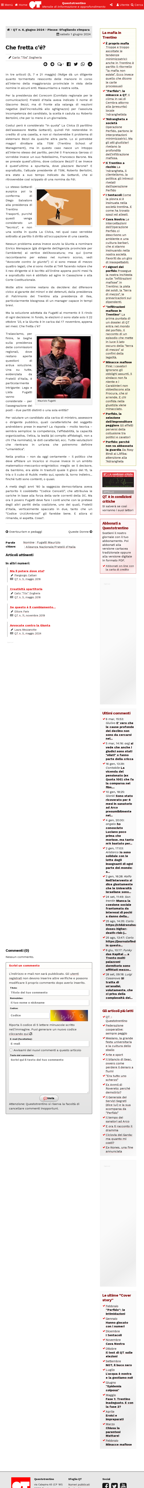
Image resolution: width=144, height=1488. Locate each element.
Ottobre (119, 1352)
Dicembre (114, 1333)
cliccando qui (20, 1034)
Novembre (115, 1341)
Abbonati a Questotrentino (115, 525)
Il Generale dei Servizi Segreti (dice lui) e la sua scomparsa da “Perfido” (118, 1105)
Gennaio (117, 1322)
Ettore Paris (21, 611)
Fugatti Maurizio (48, 542)
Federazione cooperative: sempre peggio (116, 1029)
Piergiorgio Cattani (25, 575)
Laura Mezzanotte (25, 629)
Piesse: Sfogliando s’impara (68, 29)
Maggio (119, 1400)
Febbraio (115, 1310)
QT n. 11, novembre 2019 (29, 615)
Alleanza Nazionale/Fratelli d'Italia (51, 547)
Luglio (119, 1373)
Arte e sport (114, 1054)
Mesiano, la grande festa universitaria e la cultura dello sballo (119, 1044)
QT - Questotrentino (116, 1019)
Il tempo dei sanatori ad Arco (117, 1119)
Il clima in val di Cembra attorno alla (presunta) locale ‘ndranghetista (118, 102)
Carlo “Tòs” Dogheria (27, 57)
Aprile (115, 1415)
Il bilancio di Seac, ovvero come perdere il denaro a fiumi (119, 1065)
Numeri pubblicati (79, 1484)
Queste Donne (80, 531)
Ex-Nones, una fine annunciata (119, 1149)
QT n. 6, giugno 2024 (28, 29)
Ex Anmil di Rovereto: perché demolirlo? (118, 1088)
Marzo (113, 1429)
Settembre (119, 1363)
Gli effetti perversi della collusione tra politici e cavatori (119, 425)
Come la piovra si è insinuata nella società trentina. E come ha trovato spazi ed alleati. (119, 204)
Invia (48, 1098)
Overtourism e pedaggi (24, 531)
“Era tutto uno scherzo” (116, 1078)
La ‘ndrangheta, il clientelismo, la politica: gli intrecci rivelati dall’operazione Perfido (119, 176)
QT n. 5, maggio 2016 (27, 578)
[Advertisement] (49, 793)
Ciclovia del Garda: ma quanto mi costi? (119, 1138)
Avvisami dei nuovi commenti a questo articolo (45, 1050)
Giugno (113, 1386)
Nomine (28, 542)
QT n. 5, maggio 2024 (27, 633)
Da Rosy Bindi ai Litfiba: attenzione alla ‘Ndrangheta (119, 451)
